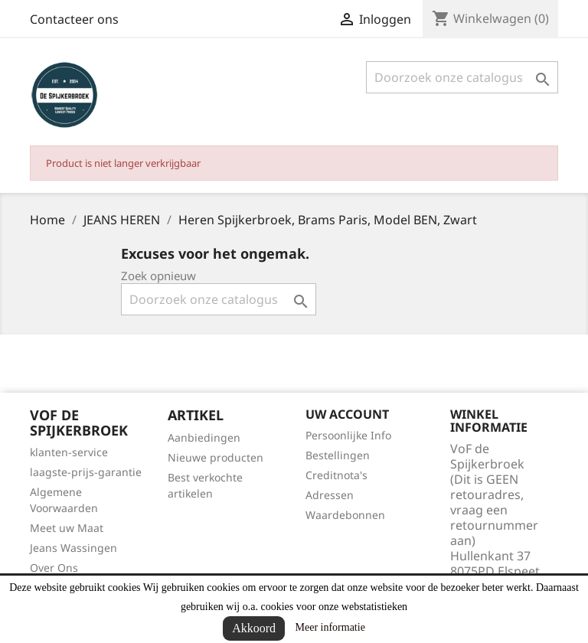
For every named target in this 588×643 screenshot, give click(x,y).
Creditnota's (336, 475)
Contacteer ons (74, 19)
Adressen (329, 495)
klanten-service (69, 452)
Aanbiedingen (204, 437)
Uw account (347, 414)
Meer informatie (330, 627)
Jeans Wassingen (73, 547)
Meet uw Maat (66, 528)
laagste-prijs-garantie (86, 472)
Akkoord (254, 628)
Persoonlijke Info (348, 435)
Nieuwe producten (215, 457)
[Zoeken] (462, 77)
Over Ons (54, 567)
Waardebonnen (345, 515)
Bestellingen (337, 455)
